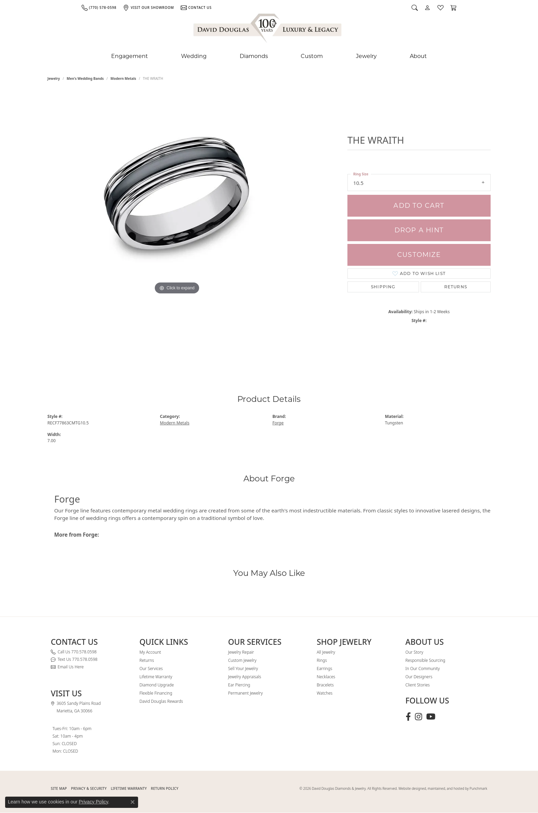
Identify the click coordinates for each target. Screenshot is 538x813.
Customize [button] (419, 255)
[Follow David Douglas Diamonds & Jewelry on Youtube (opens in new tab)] (431, 716)
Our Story (414, 652)
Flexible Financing (155, 693)
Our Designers (418, 677)
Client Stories (417, 685)
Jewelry (366, 56)
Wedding (194, 56)
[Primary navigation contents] (269, 56)
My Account (150, 652)
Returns (455, 286)
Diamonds (254, 56)
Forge (278, 423)
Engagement (129, 56)
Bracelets (325, 685)
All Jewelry (326, 652)
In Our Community (422, 668)
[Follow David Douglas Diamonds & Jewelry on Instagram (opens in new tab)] (418, 716)
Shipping (383, 286)
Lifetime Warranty (155, 677)
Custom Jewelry (242, 660)
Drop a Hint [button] (419, 230)
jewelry (53, 78)
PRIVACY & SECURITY (89, 788)
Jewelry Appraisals (244, 677)
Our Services (151, 668)
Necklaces (326, 677)
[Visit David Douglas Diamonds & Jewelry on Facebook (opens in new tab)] (408, 716)
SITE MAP (59, 788)
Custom (312, 56)
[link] (98, 7)
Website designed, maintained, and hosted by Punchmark (443, 788)
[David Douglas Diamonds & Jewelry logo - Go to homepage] (268, 30)
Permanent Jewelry (245, 693)
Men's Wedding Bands (85, 78)
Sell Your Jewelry (243, 668)
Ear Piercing (239, 685)
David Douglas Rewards (161, 701)
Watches (324, 693)
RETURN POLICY (165, 788)
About (418, 56)
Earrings (324, 668)
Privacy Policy (93, 801)
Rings (322, 660)
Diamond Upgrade (156, 685)
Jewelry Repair (241, 652)
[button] (415, 7)
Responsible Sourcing (425, 660)
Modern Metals (123, 78)
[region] (177, 227)
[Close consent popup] (133, 802)
